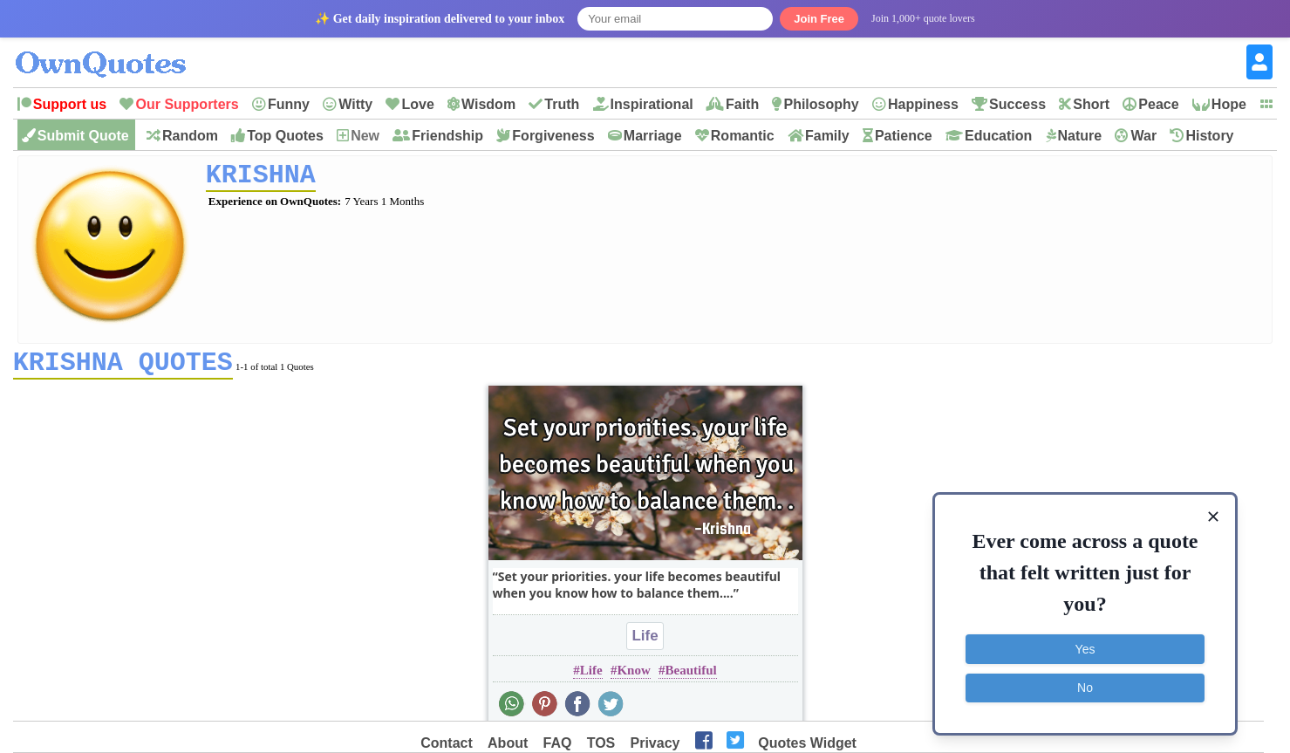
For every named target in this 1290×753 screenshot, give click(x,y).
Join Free (819, 18)
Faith (742, 104)
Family (827, 135)
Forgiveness (553, 135)
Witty (355, 104)
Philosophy (820, 104)
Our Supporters (186, 104)
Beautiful (690, 676)
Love (417, 104)
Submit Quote (83, 135)
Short (1091, 104)
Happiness (923, 104)
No (1085, 688)
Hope (1229, 104)
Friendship (447, 135)
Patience (903, 135)
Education (998, 135)
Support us (69, 104)
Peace (1158, 104)
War (1143, 135)
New (365, 135)
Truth (561, 104)
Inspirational (652, 104)
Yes (1085, 649)
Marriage (653, 135)
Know (633, 676)
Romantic (743, 135)
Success (1017, 104)
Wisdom (488, 104)
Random (190, 135)
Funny (289, 104)
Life (644, 641)
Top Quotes (285, 135)
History (1209, 135)
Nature (1080, 135)
